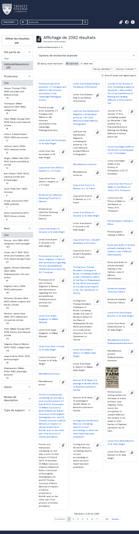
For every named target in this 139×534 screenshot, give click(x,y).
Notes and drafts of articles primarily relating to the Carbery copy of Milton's (121, 250)
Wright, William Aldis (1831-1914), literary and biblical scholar (17, 163)
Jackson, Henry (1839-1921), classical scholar (15, 149)
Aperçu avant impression (50, 63)
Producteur (11, 76)
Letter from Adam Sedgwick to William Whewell (48, 319)
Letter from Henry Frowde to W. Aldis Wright (51, 348)
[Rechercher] (55, 22)
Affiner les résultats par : (17, 40)
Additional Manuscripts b (16, 65)
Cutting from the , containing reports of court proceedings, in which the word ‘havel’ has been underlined (85, 428)
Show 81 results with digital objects (119, 75)
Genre (8, 387)
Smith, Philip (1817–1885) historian (15, 192)
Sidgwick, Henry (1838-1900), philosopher (15, 289)
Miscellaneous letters (49, 373)
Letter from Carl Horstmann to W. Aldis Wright (52, 142)
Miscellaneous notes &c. (85, 164)
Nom (7, 228)
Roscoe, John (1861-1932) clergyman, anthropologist (17, 244)
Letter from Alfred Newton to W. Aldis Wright (121, 442)
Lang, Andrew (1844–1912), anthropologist (17, 359)
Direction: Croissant (125, 69)
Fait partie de (12, 52)
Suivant (115, 519)
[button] (121, 22)
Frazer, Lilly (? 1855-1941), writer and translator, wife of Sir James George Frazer (17, 257)
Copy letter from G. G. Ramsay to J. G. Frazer (84, 187)
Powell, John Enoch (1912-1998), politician (16, 204)
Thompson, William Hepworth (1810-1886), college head (15, 108)
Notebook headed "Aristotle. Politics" (117, 290)
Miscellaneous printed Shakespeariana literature (120, 342)
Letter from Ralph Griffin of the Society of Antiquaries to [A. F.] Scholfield (121, 150)
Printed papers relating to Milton (120, 222)
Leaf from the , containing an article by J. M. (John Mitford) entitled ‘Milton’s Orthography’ (86, 117)
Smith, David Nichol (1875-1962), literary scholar (17, 216)
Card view (72, 63)
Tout (6, 58)
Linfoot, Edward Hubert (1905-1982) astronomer (16, 137)
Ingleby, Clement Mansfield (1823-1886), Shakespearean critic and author (17, 274)
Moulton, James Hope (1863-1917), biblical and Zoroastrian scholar (15, 318)
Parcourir (9, 22)
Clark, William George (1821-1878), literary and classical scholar (17, 123)
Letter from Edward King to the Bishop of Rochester (86, 85)
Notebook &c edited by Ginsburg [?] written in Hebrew (50, 198)
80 (107, 519)
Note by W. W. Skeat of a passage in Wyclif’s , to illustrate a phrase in (86, 385)
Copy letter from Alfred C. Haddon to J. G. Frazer (51, 169)
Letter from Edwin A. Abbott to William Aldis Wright (84, 353)
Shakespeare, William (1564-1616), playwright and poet (15, 373)
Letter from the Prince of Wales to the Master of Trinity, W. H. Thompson (120, 187)
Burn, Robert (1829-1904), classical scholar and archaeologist (16, 178)
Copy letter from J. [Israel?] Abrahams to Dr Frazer (86, 241)
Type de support (14, 410)
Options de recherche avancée (58, 55)
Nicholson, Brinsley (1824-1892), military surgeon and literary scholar (17, 303)
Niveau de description (11, 398)
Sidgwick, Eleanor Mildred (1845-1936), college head (17, 347)
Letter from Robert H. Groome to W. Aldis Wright (86, 214)
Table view (86, 63)
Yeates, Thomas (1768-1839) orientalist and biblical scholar (15, 93)
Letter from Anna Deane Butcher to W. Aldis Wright (121, 314)
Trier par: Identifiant (102, 69)
